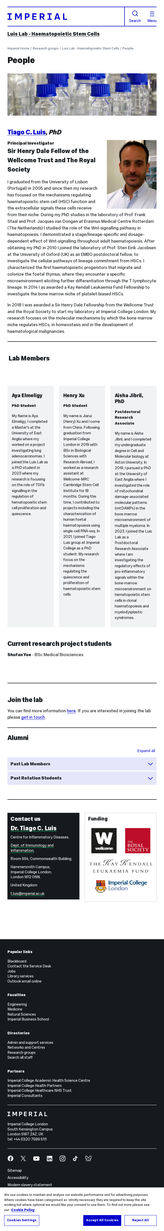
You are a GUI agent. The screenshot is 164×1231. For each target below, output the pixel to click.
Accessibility (17, 1177)
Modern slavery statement (29, 1185)
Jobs (11, 971)
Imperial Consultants (25, 1095)
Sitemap (14, 1170)
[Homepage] (66, 17)
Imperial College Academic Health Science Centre (48, 1080)
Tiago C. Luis (26, 132)
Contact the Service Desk (29, 966)
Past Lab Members (82, 764)
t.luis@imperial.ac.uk (27, 893)
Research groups (46, 48)
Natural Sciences (21, 1014)
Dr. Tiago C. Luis (33, 828)
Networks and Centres (26, 1047)
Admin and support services (30, 1042)
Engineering (17, 1004)
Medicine (14, 1009)
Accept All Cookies (102, 1222)
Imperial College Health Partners (34, 1085)
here (71, 711)
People (128, 48)
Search (135, 16)
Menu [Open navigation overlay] (152, 17)
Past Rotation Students (82, 778)
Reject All (140, 1222)
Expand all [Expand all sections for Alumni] (146, 750)
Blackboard (16, 961)
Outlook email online (24, 981)
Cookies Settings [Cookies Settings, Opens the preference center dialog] (21, 1222)
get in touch (33, 717)
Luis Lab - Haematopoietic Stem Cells (53, 34)
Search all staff (20, 1057)
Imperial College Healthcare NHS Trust (39, 1090)
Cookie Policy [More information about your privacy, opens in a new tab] (23, 1212)
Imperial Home (18, 48)
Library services (20, 976)
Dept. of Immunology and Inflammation (32, 848)
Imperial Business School (28, 1019)
